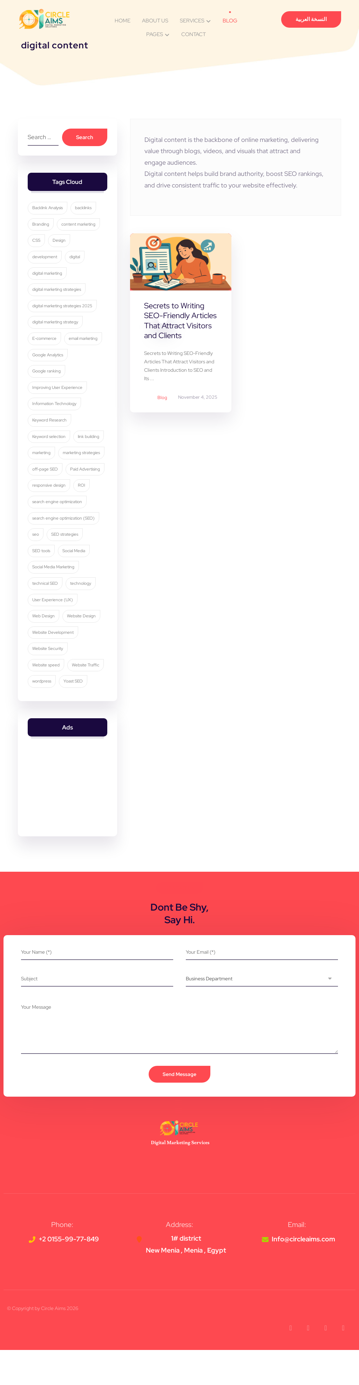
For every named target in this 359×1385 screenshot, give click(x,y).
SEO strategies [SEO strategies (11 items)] (65, 569)
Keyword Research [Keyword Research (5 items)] (50, 422)
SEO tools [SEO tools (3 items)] (42, 585)
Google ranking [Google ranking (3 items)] (47, 373)
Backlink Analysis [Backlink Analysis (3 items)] (48, 210)
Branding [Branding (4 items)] (41, 226)
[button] (291, 1363)
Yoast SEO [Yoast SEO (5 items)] (73, 716)
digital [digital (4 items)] (75, 259)
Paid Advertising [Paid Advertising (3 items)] (48, 504)
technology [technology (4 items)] (81, 618)
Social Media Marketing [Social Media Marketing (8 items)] (54, 601)
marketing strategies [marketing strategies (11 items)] (51, 471)
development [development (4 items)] (45, 259)
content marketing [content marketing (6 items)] (79, 226)
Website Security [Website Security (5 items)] (48, 683)
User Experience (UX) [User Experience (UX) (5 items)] (53, 634)
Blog (162, 398)
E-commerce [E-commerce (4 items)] (45, 340)
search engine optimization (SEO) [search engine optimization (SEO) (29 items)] (64, 553)
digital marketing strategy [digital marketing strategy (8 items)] (56, 324)
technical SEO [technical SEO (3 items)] (46, 618)
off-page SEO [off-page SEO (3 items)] (46, 487)
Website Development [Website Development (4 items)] (53, 667)
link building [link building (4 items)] (89, 438)
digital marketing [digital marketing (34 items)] (48, 275)
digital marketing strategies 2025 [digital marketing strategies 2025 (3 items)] (63, 308)
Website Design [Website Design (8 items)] (82, 650)
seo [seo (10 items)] (36, 569)
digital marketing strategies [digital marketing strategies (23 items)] (57, 291)
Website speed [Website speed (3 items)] (46, 699)
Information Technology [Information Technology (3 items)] (55, 406)
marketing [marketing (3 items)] (42, 455)
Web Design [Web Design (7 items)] (44, 650)
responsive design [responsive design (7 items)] (49, 520)
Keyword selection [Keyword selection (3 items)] (49, 438)
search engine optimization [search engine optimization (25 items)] (58, 536)
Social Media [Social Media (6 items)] (74, 585)
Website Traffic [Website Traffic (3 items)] (86, 699)
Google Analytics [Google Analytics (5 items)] (48, 356)
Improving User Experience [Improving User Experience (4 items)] (58, 389)
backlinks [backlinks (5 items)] (84, 210)
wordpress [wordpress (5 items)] (42, 716)
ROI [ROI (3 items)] (82, 520)
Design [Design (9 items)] (59, 242)
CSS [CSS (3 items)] (37, 242)
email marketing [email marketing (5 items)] (83, 340)
